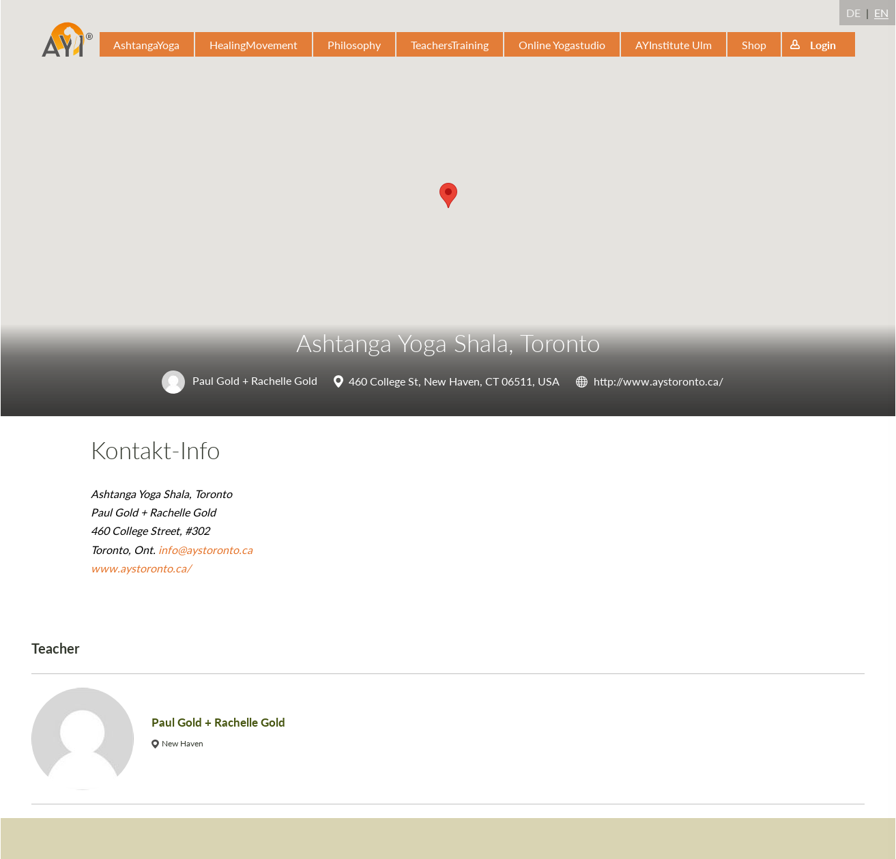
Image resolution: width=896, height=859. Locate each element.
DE (853, 12)
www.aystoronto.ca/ (141, 568)
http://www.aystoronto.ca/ (658, 381)
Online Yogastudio (562, 44)
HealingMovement (253, 44)
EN (881, 12)
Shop (754, 44)
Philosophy (354, 44)
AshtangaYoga (146, 44)
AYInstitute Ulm (673, 44)
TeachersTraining (450, 44)
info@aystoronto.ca (205, 549)
